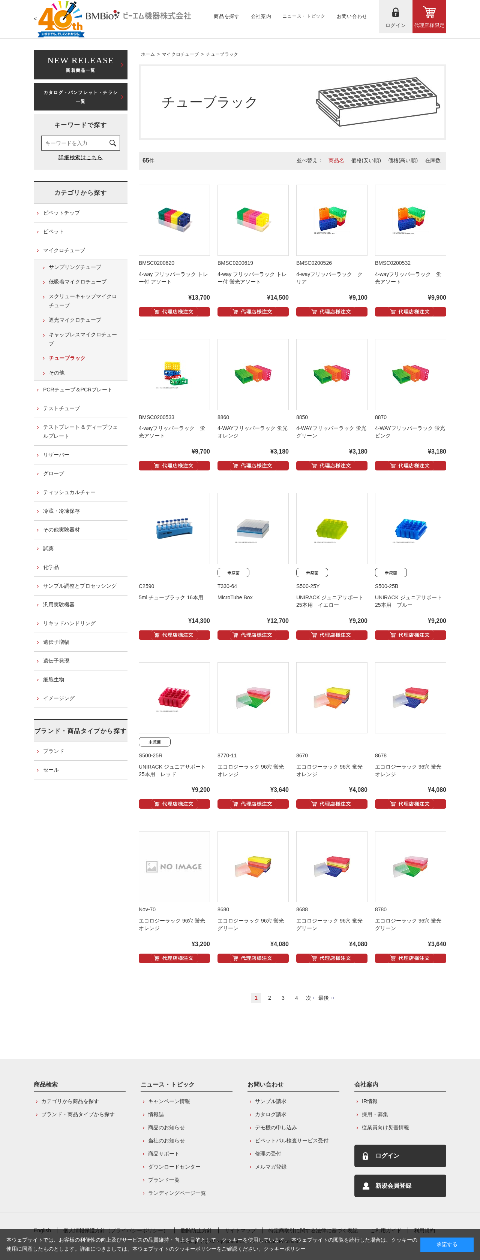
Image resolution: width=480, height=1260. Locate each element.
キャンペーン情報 (169, 1101)
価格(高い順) (403, 160)
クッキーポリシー (285, 1249)
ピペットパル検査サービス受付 (291, 1141)
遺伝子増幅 (56, 642)
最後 (323, 998)
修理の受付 (268, 1154)
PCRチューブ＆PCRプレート (77, 390)
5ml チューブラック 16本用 (171, 597)
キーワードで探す (80, 125)
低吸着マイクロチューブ (77, 282)
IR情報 (370, 1101)
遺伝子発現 (56, 661)
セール (51, 770)
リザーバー (56, 455)
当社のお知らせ (166, 1141)
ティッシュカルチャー (69, 492)
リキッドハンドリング (69, 623)
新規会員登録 (393, 1185)
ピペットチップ (61, 213)
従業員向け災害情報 (385, 1127)
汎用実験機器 (59, 605)
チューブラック (222, 54)
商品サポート (164, 1154)
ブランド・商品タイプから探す (80, 731)
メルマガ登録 (270, 1167)
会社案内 (366, 1084)
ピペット (53, 231)
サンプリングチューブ (75, 267)
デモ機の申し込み (276, 1127)
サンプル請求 (270, 1101)
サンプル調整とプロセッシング (80, 586)
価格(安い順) (366, 160)
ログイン (387, 1156)
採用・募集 (375, 1114)
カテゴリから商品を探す (70, 1101)
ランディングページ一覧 (177, 1193)
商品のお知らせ (166, 1127)
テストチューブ (61, 408)
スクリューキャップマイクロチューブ (83, 300)
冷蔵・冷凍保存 (61, 511)
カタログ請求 (270, 1114)
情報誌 (156, 1114)
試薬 (48, 548)
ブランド (53, 751)
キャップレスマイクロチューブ (83, 338)
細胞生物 (53, 679)
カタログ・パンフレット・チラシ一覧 (81, 97)
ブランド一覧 (164, 1180)
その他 (56, 373)
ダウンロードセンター (174, 1167)
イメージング (59, 698)
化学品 (51, 567)
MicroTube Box (235, 597)
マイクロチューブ (180, 54)
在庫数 (433, 160)
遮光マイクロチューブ (75, 320)
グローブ (53, 473)
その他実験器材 (61, 530)
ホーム (148, 54)
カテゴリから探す (80, 193)
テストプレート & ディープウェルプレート (80, 431)
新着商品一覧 (80, 64)
